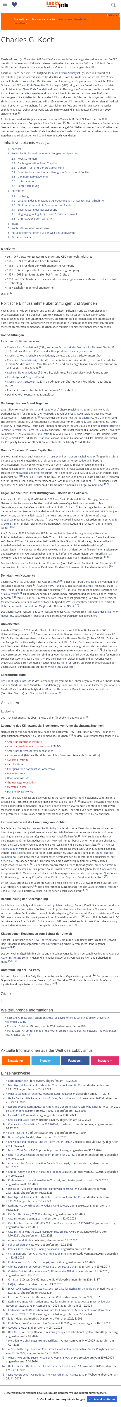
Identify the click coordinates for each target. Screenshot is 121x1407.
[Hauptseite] (60, 4)
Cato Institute (79, 355)
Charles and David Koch (21, 1119)
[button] (5, 4)
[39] (76, 924)
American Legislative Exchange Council (29, 746)
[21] (35, 584)
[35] (106, 876)
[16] (17, 540)
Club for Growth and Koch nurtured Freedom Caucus (39, 1171)
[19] (111, 566)
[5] (19, 112)
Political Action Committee (97, 563)
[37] (85, 890)
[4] (70, 100)
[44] (94, 975)
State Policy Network (19, 791)
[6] (64, 122)
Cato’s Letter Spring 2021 (22, 1214)
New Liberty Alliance (46, 939)
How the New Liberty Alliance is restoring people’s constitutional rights (49, 1332)
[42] (10, 960)
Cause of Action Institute (102, 886)
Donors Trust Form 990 (21, 1150)
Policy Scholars (16, 1244)
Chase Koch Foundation (36, 89)
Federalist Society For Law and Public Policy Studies (36, 828)
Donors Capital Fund (80, 456)
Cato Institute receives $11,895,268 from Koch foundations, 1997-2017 (50, 1223)
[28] (87, 716)
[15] (12, 526)
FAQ (10, 1284)
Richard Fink (15, 1115)
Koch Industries (33, 63)
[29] (70, 735)
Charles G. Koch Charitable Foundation (29, 355)
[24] (13, 597)
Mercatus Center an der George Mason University (52, 351)
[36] (35, 885)
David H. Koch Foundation (22, 394)
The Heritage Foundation (21, 782)
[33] (99, 843)
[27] (99, 649)
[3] (16, 96)
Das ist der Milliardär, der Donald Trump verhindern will (41, 1188)
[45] (54, 983)
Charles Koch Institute (20, 381)
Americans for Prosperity (15, 499)
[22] (62, 588)
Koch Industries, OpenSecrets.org (27, 1262)
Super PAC (7, 515)
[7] (11, 292)
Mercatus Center (16, 787)
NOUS (70, 606)
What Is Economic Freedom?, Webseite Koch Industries (40, 1093)
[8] (40, 367)
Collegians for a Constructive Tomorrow (30, 769)
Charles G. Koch (74, 413)
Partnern (64, 347)
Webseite (53, 666)
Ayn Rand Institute (18, 760)
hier (63, 662)
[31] (80, 835)
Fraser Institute (16, 773)
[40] (9, 947)
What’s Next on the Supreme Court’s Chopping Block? (39, 1357)
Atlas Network (9, 593)
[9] (38, 416)
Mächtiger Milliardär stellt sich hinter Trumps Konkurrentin (42, 1085)
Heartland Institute (18, 778)
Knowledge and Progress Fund (24, 377)
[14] (46, 518)
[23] (19, 593)
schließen (113, 15)
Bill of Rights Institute (18, 681)
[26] (32, 633)
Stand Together (45, 409)
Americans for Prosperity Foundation (28, 750)
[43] (15, 960)
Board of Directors (76, 654)
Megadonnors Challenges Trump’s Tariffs (31, 1340)
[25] (77, 605)
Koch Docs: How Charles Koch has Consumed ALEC (37, 1323)
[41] (14, 947)
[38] (83, 916)
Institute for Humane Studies (94, 347)
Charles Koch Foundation (21, 347)
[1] (6, 66)
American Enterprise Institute (24, 741)
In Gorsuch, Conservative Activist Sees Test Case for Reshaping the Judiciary (52, 1288)
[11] (94, 480)
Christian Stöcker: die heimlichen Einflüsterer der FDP (40, 1271)
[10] (21, 475)
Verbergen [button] (42, 143)
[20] (60, 580)
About (11, 1327)
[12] (106, 484)
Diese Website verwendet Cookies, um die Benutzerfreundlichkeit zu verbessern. (55, 1393)
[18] (106, 556)
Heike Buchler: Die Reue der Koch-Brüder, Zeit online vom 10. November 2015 (55, 1098)
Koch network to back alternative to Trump (33, 1180)
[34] (31, 864)
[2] (92, 66)
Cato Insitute (15, 1218)
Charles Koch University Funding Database (32, 1249)
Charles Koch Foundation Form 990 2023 (32, 1124)
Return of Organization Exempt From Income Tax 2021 (40, 1154)
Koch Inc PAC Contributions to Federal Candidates (37, 1205)
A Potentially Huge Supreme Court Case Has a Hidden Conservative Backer (51, 1349)
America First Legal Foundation (83, 485)
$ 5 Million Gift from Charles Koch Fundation (34, 1253)
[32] (85, 835)
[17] (19, 548)
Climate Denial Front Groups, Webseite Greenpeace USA (41, 1266)
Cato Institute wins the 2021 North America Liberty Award (42, 1231)
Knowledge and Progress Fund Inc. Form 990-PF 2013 (39, 1141)
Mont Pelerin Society (64, 73)
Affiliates (92, 611)
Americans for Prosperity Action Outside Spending (37, 1163)
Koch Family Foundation (21, 372)
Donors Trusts (47, 456)
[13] (76, 506)
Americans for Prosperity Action (78, 511)
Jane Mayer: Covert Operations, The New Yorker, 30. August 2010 (46, 1374)
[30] (77, 800)
